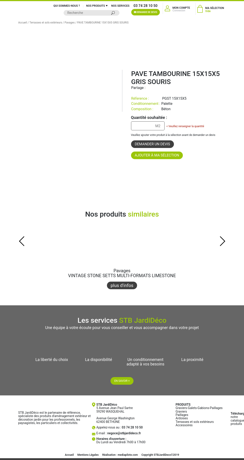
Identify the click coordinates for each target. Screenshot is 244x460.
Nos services (120, 5)
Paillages (182, 415)
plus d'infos (122, 285)
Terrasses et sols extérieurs (45, 22)
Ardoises (182, 418)
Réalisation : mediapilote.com (120, 454)
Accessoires (184, 425)
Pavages (70, 22)
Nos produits (95, 5)
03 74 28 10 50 (145, 6)
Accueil (22, 22)
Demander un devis (152, 144)
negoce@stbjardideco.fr (124, 433)
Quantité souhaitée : (149, 117)
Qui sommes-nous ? (66, 5)
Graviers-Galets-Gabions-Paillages (199, 408)
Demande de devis (145, 12)
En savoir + (122, 380)
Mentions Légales (87, 454)
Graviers (181, 411)
